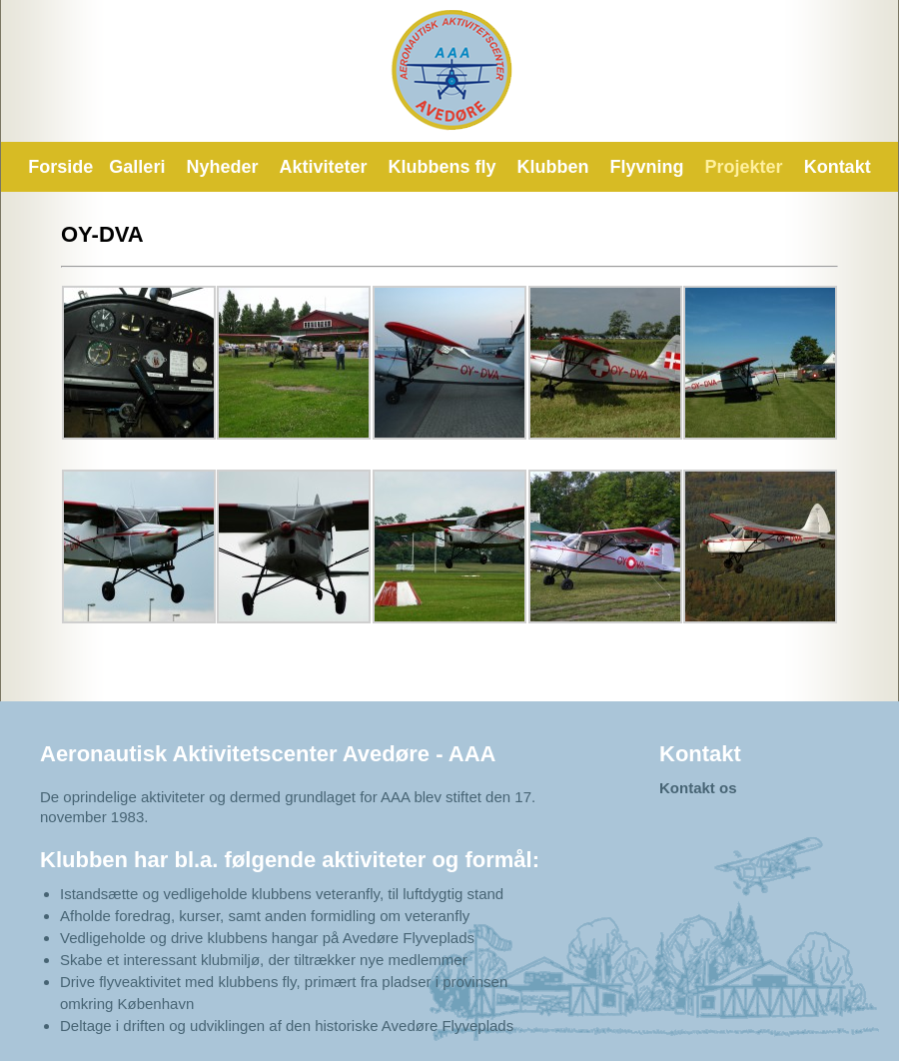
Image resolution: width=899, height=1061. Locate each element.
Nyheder (222, 167)
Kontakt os (698, 787)
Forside (60, 167)
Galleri (137, 167)
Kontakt (837, 167)
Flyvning (647, 167)
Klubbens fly (442, 167)
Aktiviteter (323, 167)
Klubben (553, 167)
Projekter (744, 167)
